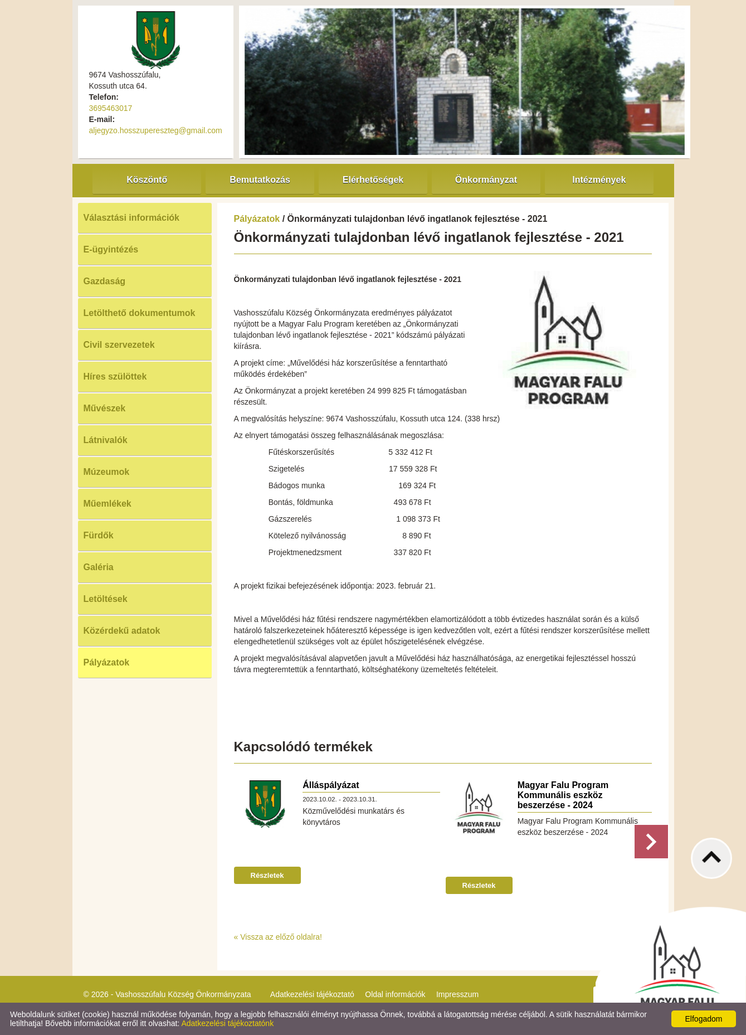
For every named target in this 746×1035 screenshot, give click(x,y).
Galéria (99, 567)
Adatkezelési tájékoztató (312, 994)
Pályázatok (107, 662)
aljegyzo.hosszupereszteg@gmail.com (155, 130)
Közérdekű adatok (122, 630)
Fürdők (99, 535)
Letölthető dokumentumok (140, 313)
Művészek (105, 408)
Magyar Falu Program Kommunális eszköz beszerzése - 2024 (563, 795)
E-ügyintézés (111, 249)
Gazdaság (105, 281)
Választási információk (132, 217)
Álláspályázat (331, 785)
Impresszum (457, 994)
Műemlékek (107, 503)
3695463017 (111, 108)
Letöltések (106, 599)
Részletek (267, 875)
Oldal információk (395, 994)
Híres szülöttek (115, 376)
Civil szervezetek (119, 344)
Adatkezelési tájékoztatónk (227, 1023)
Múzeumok (107, 472)
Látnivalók (106, 440)
